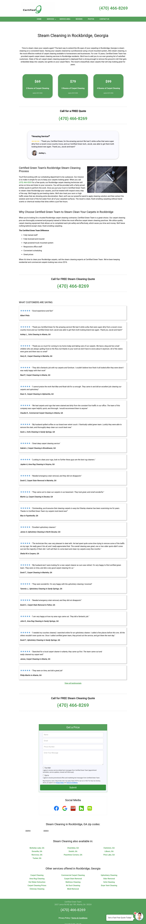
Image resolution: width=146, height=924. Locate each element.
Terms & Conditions (72, 775)
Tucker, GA (37, 851)
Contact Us (104, 19)
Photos (91, 19)
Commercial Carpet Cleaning (73, 868)
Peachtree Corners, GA (73, 847)
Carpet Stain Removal (73, 871)
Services (51, 20)
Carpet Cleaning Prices (37, 878)
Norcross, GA (37, 847)
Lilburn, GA (109, 844)
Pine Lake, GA (109, 847)
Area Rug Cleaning (36, 871)
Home (39, 19)
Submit (73, 780)
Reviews (79, 19)
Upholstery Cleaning (109, 868)
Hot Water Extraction (37, 874)
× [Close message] (132, 915)
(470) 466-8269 (113, 8)
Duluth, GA (73, 844)
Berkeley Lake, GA (37, 840)
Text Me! (48, 760)
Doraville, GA (37, 844)
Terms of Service (89, 919)
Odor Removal (109, 871)
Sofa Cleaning (109, 874)
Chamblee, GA (73, 840)
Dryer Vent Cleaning (109, 878)
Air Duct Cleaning (73, 878)
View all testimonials (73, 676)
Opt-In (47, 768)
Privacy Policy (60, 775)
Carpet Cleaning (36, 868)
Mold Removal (73, 881)
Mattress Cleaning (73, 874)
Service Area (65, 19)
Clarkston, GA (109, 840)
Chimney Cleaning (37, 881)
